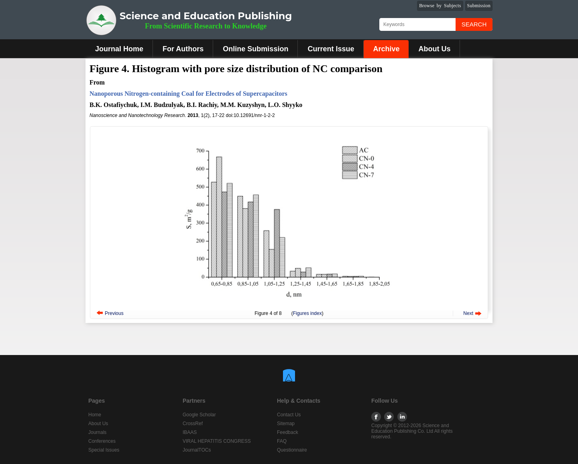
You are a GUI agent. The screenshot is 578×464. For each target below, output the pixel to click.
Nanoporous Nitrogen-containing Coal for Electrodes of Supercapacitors (188, 93)
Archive (386, 49)
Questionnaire (292, 450)
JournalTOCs (197, 450)
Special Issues (103, 450)
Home (94, 415)
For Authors (183, 49)
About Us (434, 49)
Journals (97, 432)
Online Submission (255, 49)
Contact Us (289, 415)
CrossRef (193, 423)
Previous (114, 313)
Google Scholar (199, 415)
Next (468, 313)
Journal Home (119, 49)
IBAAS (190, 432)
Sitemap (286, 423)
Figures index (307, 313)
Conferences (102, 441)
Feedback (287, 432)
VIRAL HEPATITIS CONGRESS (217, 441)
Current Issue (330, 49)
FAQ (282, 441)
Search (474, 24)
